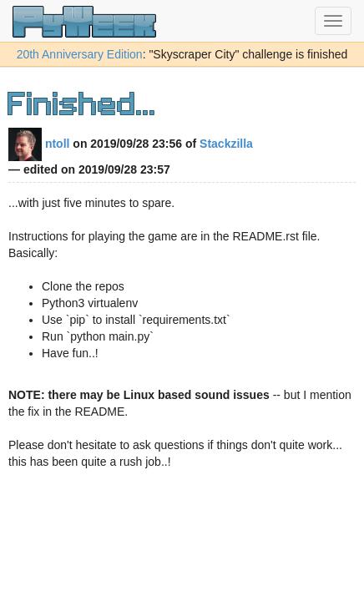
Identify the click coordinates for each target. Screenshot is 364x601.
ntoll (38, 143)
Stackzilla (226, 143)
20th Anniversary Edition (80, 54)
